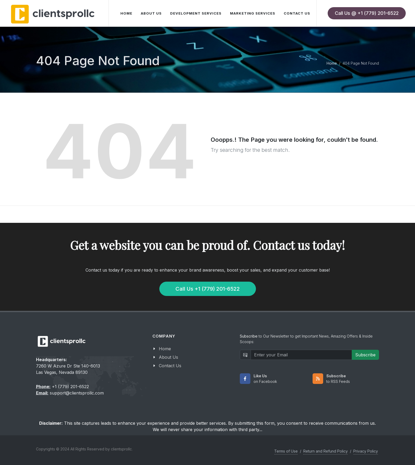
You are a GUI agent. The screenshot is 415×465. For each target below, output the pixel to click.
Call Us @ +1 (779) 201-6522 (367, 13)
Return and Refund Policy (325, 451)
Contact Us (170, 365)
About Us (168, 357)
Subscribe (365, 354)
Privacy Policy (365, 451)
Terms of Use (286, 451)
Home (332, 63)
